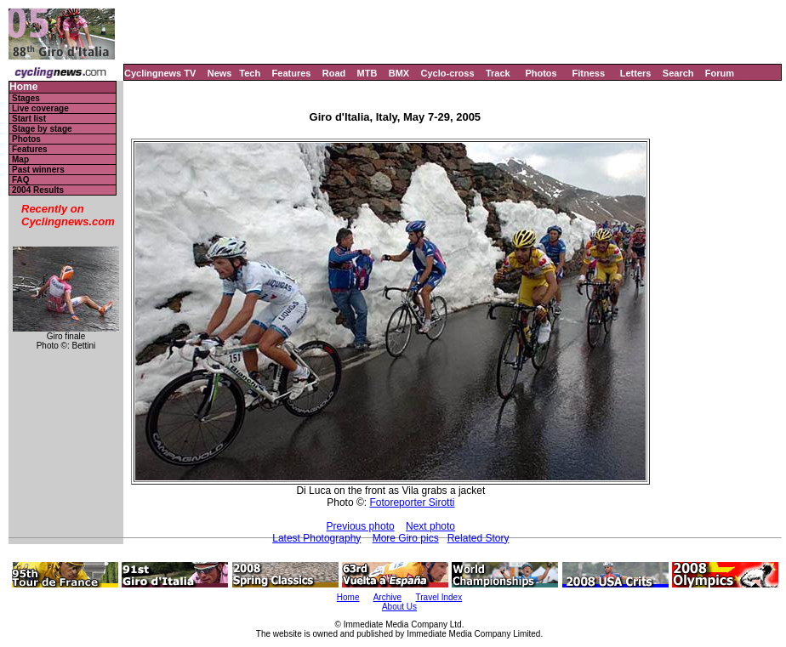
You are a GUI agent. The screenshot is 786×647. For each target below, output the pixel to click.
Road (334, 73)
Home (23, 87)
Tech (249, 73)
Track (498, 73)
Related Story (478, 538)
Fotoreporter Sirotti (411, 502)
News (220, 73)
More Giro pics (406, 538)
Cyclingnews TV (160, 73)
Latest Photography (316, 538)
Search (678, 73)
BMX (399, 73)
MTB (367, 73)
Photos (540, 73)
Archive (387, 597)
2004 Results (38, 190)
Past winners (38, 169)
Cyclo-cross (448, 73)
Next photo (430, 526)
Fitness (588, 73)
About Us (399, 606)
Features (291, 73)
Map (20, 159)
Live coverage (40, 108)
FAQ (21, 179)
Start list (29, 118)
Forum (719, 73)
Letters (636, 73)
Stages (26, 98)
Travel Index (439, 597)
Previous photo (361, 526)
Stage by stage (42, 128)
